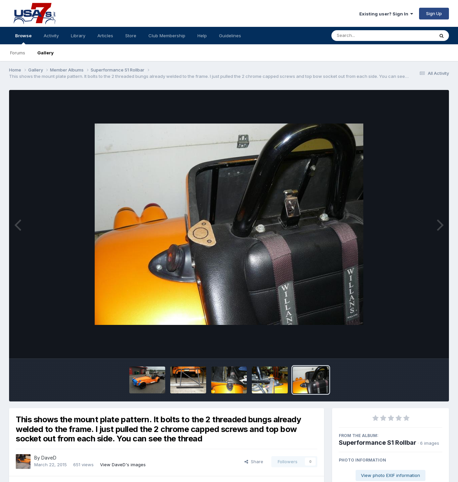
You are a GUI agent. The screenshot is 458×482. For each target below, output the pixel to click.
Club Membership (166, 35)
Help (202, 35)
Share (253, 461)
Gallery (45, 52)
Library (78, 35)
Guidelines (230, 35)
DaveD (48, 458)
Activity (51, 35)
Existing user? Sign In (386, 13)
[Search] (364, 35)
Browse (23, 38)
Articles (105, 35)
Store (130, 35)
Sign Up (434, 13)
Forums (17, 52)
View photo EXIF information (390, 475)
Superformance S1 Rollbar (377, 442)
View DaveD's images (123, 464)
